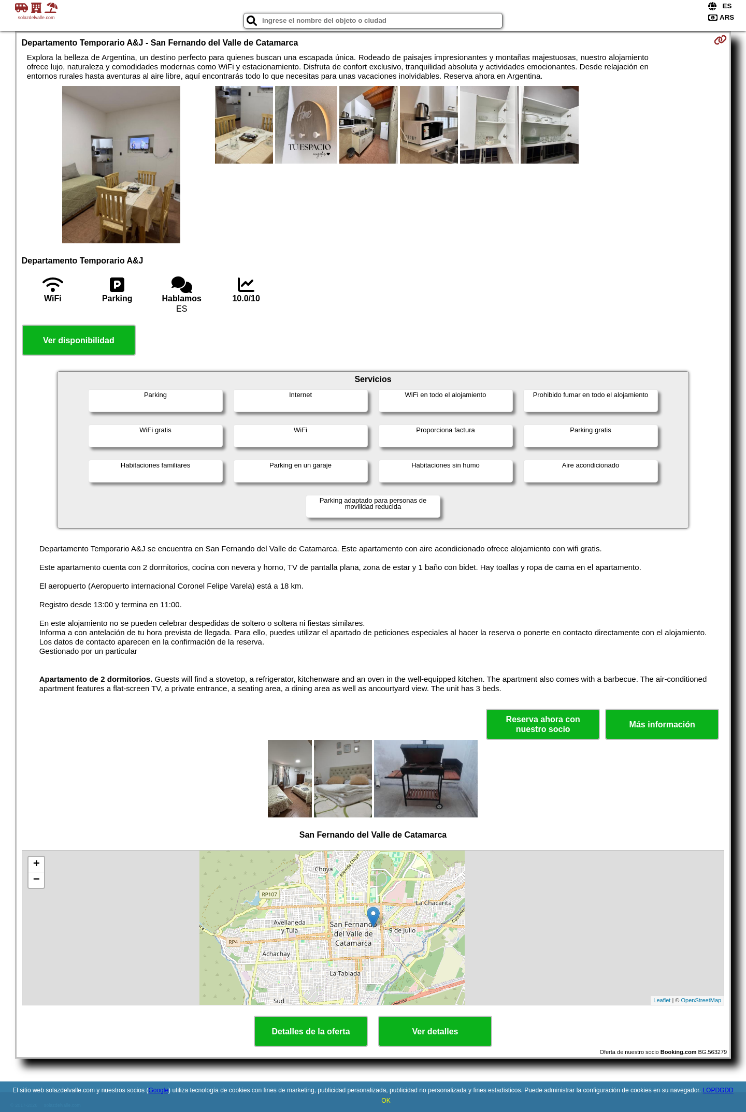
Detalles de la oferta (310, 1031)
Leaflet (661, 1000)
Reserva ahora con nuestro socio (543, 724)
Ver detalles (435, 1031)
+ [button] (36, 864)
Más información (662, 724)
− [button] (36, 880)
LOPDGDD (717, 1090)
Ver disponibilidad (78, 340)
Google (158, 1090)
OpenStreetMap (701, 1000)
